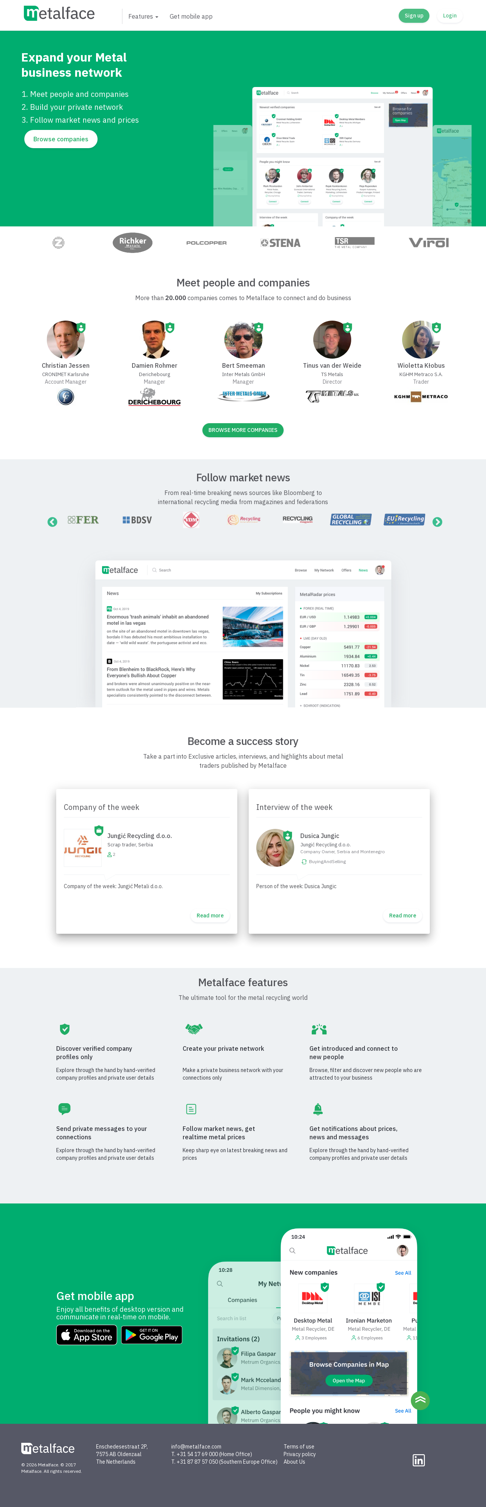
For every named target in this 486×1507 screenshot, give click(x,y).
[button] (143, 16)
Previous (50, 520)
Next (435, 520)
